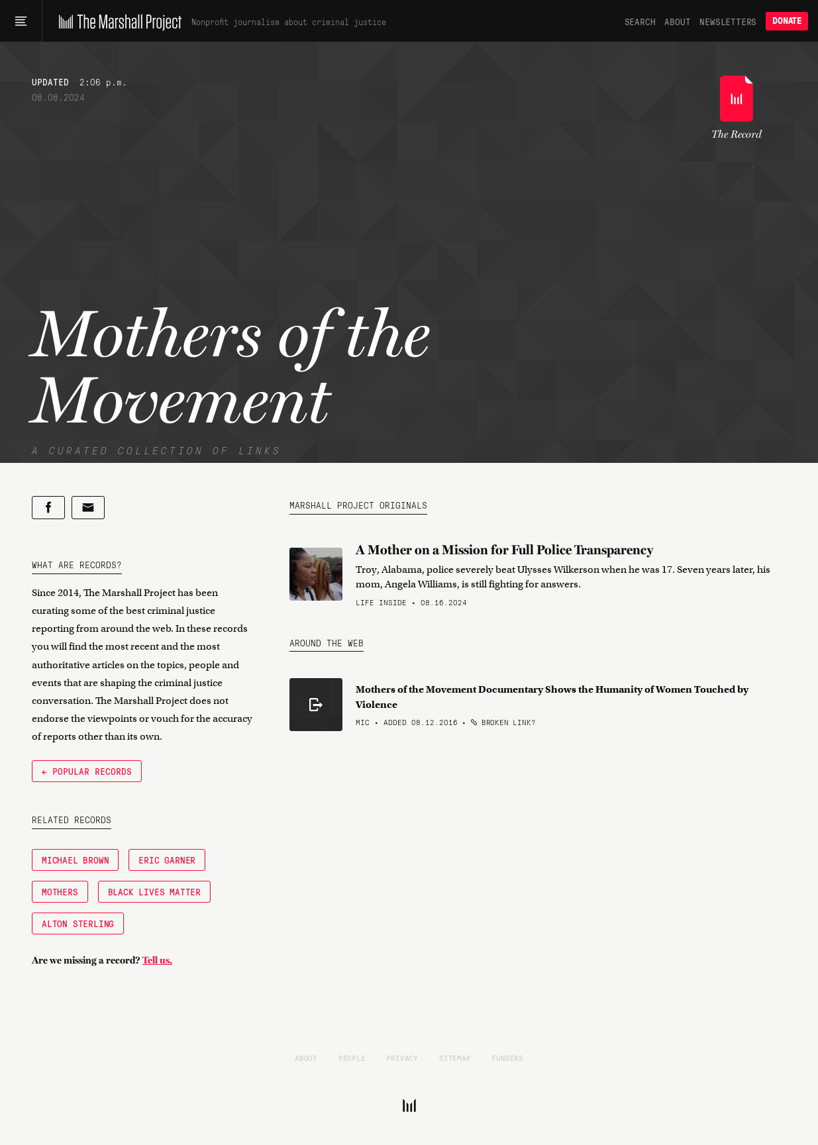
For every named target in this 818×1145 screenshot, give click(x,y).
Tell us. (157, 960)
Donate (786, 21)
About (677, 21)
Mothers (60, 891)
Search (640, 21)
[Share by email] (88, 507)
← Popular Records (87, 771)
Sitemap (455, 1057)
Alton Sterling (78, 923)
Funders (507, 1057)
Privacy (402, 1057)
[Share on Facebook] (48, 507)
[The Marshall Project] (116, 21)
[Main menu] (21, 21)
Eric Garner (166, 860)
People (352, 1057)
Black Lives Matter (154, 891)
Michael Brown (75, 860)
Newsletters (727, 21)
